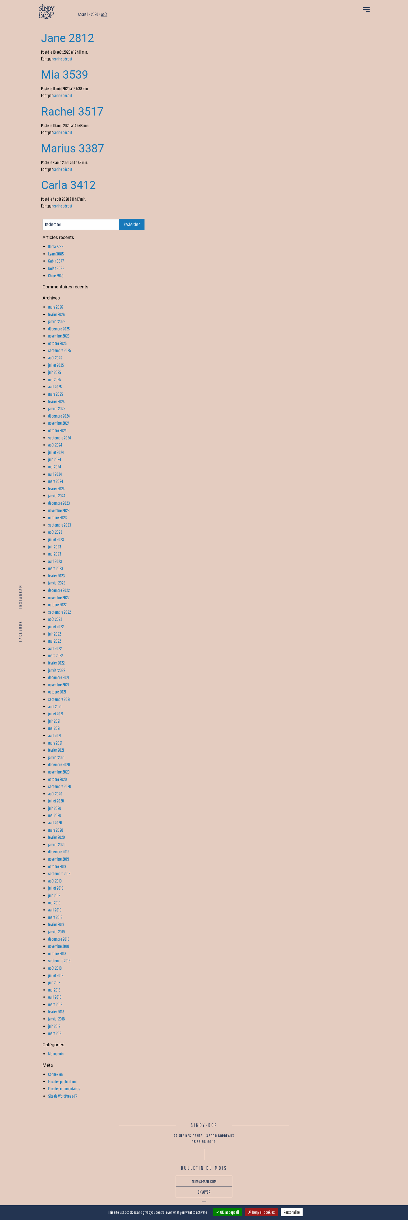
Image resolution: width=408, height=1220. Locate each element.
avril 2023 (55, 561)
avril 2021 (54, 735)
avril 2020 (55, 822)
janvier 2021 (56, 757)
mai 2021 (54, 728)
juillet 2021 (55, 713)
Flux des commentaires (64, 1088)
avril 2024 (55, 474)
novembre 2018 (58, 946)
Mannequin (55, 1053)
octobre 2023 (57, 517)
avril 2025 (55, 386)
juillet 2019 (55, 887)
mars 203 (54, 1033)
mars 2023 (55, 568)
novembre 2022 (58, 597)
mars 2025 (55, 394)
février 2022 (56, 662)
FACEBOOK (20, 631)
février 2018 (56, 1011)
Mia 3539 (64, 74)
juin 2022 (54, 633)
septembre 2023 (59, 524)
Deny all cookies (261, 1212)
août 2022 (55, 619)
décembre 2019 (58, 851)
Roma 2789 (55, 246)
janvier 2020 (56, 844)
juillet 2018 (55, 975)
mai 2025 (54, 379)
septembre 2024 (59, 437)
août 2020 (55, 793)
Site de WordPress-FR (62, 1096)
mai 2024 (54, 466)
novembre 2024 (58, 422)
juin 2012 (54, 1026)
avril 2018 (54, 996)
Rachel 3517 (72, 111)
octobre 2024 (57, 430)
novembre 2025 (58, 335)
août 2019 (54, 880)
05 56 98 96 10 (204, 1141)
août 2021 (54, 706)
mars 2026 (55, 306)
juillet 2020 (56, 800)
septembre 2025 (59, 350)
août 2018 (55, 967)
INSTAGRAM (20, 596)
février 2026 (56, 314)
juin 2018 (54, 982)
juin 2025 (54, 372)
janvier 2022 (56, 670)
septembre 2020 (59, 786)
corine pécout (62, 58)
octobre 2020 (57, 779)
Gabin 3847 (56, 260)
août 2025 (55, 357)
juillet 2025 (56, 365)
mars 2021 (55, 742)
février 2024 (56, 488)
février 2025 (56, 401)
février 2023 (56, 575)
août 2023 (55, 531)
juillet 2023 (56, 539)
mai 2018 (54, 989)
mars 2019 (55, 917)
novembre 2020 (59, 771)
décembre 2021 (58, 677)
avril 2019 (54, 909)
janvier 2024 (56, 495)
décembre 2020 (59, 764)
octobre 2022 (57, 604)
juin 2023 (54, 546)
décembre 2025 (59, 328)
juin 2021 (54, 721)
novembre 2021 (58, 684)
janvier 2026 (56, 321)
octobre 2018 (57, 953)
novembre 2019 (58, 858)
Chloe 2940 (55, 275)
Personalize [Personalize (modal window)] (292, 1212)
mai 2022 (54, 640)
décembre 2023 (59, 503)
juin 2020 (54, 808)
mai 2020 (54, 815)
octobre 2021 (57, 691)
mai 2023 (54, 553)
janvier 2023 (56, 582)
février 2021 (56, 749)
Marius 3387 (72, 148)
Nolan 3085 (56, 268)
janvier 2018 (56, 1018)
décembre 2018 (58, 939)
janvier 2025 (56, 408)
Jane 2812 (67, 38)
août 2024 (55, 444)
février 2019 (56, 924)
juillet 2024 (56, 452)
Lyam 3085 (56, 253)
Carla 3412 (68, 185)
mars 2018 (55, 1004)
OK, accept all (227, 1212)
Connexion (55, 1074)
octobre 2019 (57, 866)
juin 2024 (54, 459)
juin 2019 (54, 895)
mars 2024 (55, 481)
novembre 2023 (59, 510)
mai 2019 (54, 902)
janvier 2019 (56, 931)
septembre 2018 (59, 960)
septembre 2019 (59, 873)
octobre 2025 (57, 343)
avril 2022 (55, 648)
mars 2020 (55, 830)
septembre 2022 (59, 612)
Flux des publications (62, 1081)
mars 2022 (55, 655)
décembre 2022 (59, 590)
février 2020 (56, 837)
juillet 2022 (56, 626)
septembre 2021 (59, 699)
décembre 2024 (59, 415)
